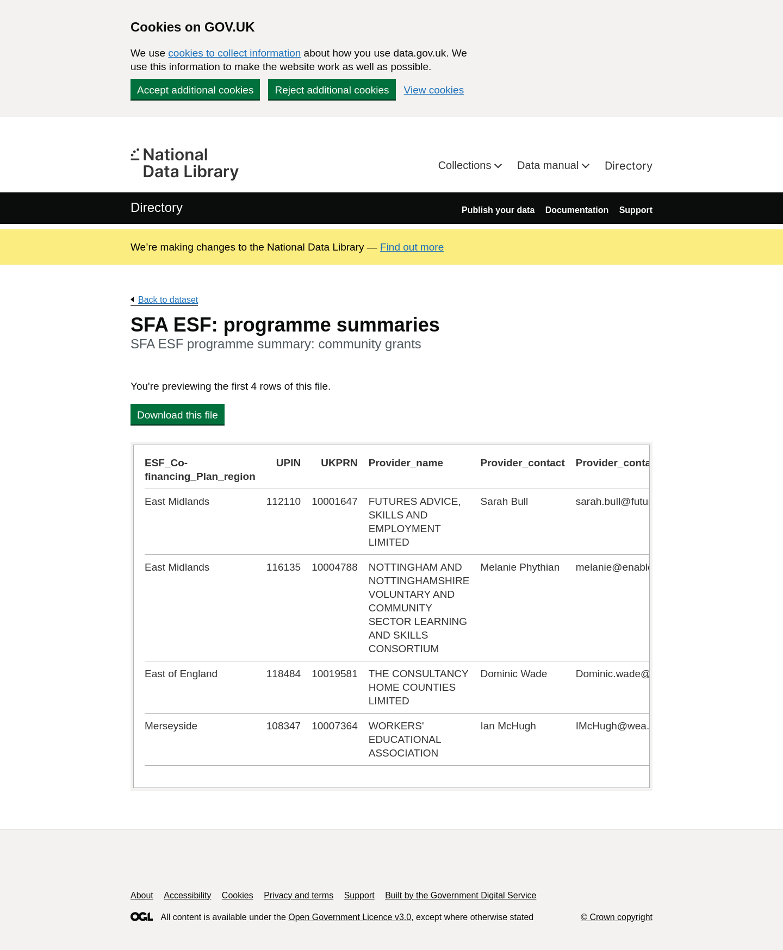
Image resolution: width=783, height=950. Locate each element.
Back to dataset (168, 299)
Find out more (412, 247)
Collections (466, 165)
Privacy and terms (298, 895)
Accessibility (187, 895)
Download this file (177, 415)
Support (635, 210)
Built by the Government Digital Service (460, 895)
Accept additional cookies (195, 90)
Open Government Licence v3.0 (349, 917)
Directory (628, 165)
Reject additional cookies (332, 90)
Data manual (549, 165)
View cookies (434, 90)
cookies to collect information (234, 53)
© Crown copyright (616, 917)
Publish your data (498, 210)
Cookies (237, 895)
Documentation (576, 210)
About (141, 895)
